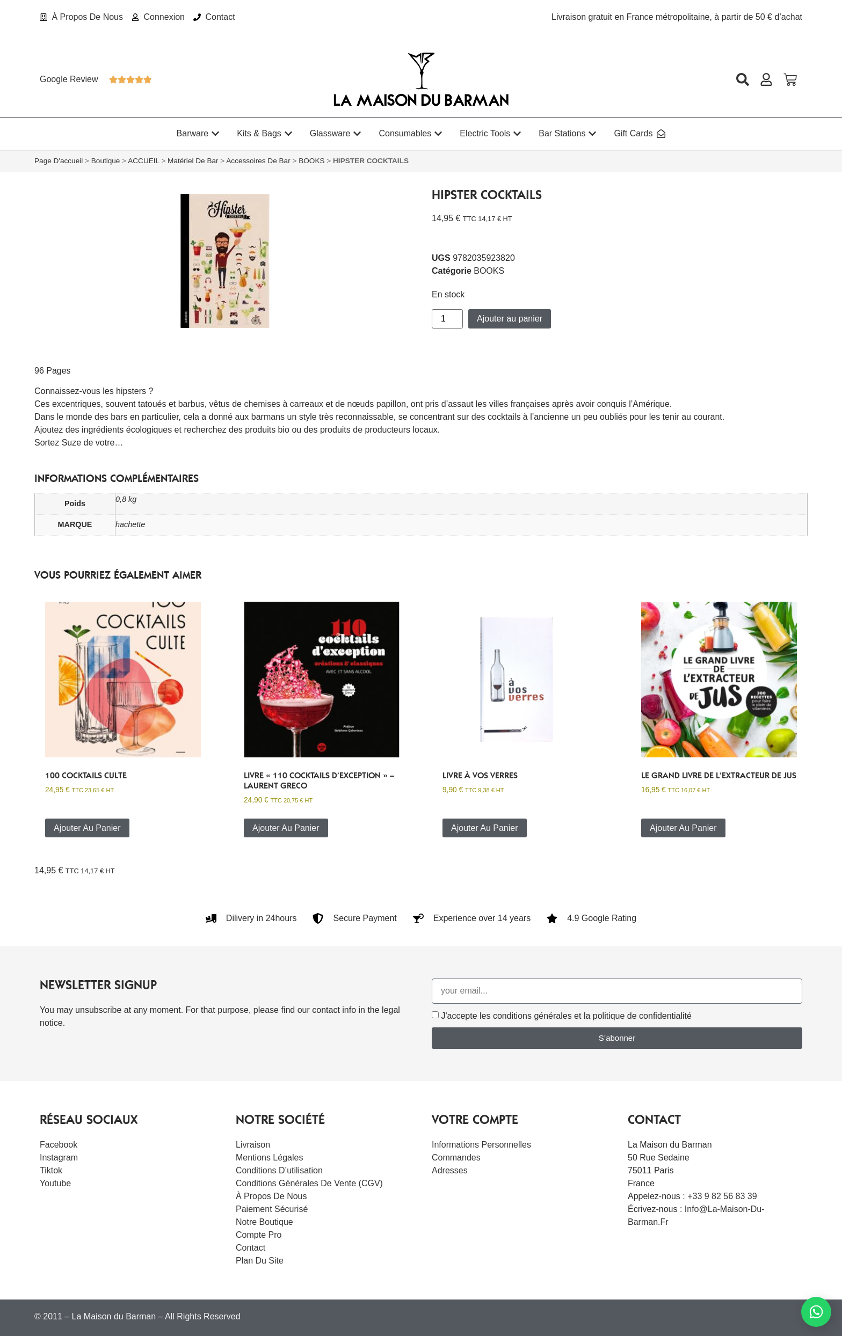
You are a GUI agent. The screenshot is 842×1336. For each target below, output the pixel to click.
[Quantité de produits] (447, 318)
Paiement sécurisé (272, 1209)
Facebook (58, 1144)
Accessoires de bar (258, 161)
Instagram (59, 1157)
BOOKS (311, 161)
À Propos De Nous (271, 1196)
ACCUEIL (143, 161)
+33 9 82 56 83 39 (722, 1196)
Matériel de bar (193, 161)
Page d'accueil (58, 161)
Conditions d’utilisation (279, 1170)
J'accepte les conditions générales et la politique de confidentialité (566, 1015)
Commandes (456, 1157)
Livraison (253, 1144)
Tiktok (51, 1170)
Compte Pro (258, 1234)
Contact (250, 1247)
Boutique (105, 161)
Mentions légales (269, 1157)
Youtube (55, 1183)
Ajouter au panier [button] (87, 828)
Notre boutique (264, 1222)
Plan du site (260, 1260)
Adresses (450, 1170)
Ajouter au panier (509, 318)
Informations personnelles (481, 1144)
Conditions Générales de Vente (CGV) (309, 1183)
